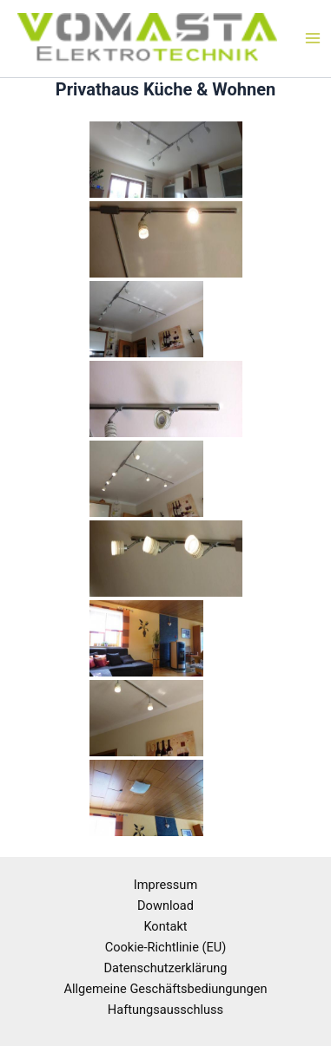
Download (165, 905)
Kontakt (165, 926)
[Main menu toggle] (313, 39)
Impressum (165, 884)
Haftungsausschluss (165, 1009)
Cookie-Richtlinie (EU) (166, 947)
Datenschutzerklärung (166, 968)
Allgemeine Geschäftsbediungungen (165, 989)
